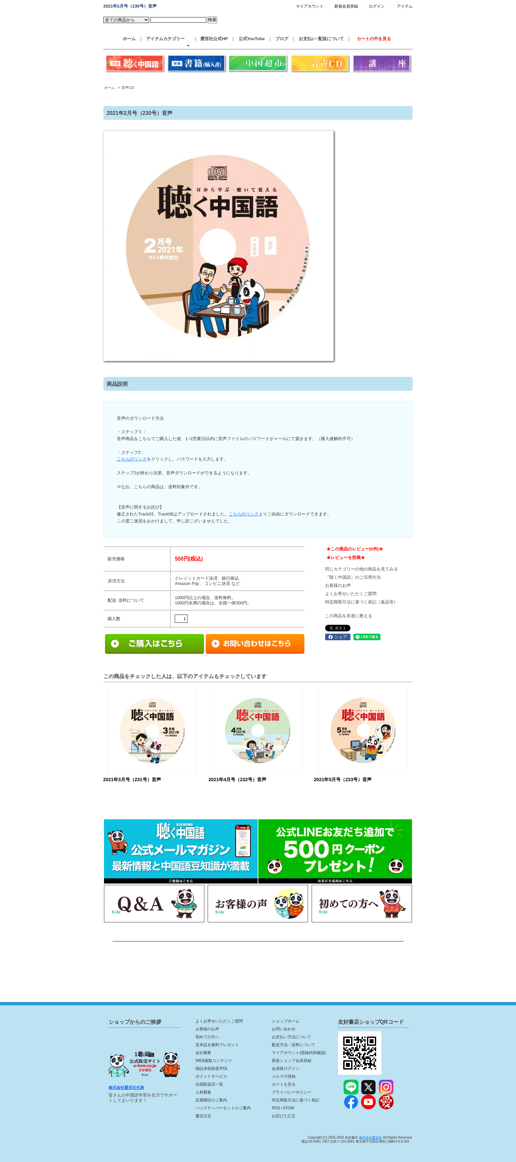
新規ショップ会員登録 (291, 1060)
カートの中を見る (374, 38)
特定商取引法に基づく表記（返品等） (361, 601)
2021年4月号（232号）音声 (237, 779)
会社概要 (203, 1052)
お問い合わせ (284, 1029)
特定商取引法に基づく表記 (295, 1100)
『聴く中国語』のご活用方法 (353, 577)
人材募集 (203, 1092)
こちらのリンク (132, 459)
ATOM (288, 1108)
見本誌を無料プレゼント (217, 1045)
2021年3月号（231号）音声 (132, 779)
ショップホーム (285, 1021)
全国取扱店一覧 (209, 1084)
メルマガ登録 (284, 1076)
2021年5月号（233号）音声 (343, 779)
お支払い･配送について (321, 38)
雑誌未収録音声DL (211, 1068)
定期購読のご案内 (211, 1100)
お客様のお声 (338, 585)
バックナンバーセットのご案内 (223, 1108)
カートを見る (284, 1084)
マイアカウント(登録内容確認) (299, 1052)
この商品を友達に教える (348, 615)
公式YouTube (252, 38)
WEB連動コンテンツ (213, 1060)
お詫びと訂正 (284, 1116)
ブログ (281, 38)
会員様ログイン (285, 1068)
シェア (337, 636)
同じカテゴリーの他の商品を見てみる (361, 569)
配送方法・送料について (293, 1045)
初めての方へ (207, 1037)
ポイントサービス (211, 1076)
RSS (276, 1108)
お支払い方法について (291, 1037)
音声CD (127, 88)
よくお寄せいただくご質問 (350, 593)
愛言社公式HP (214, 38)
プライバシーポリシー (291, 1092)
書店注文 (203, 1116)
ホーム (129, 38)
